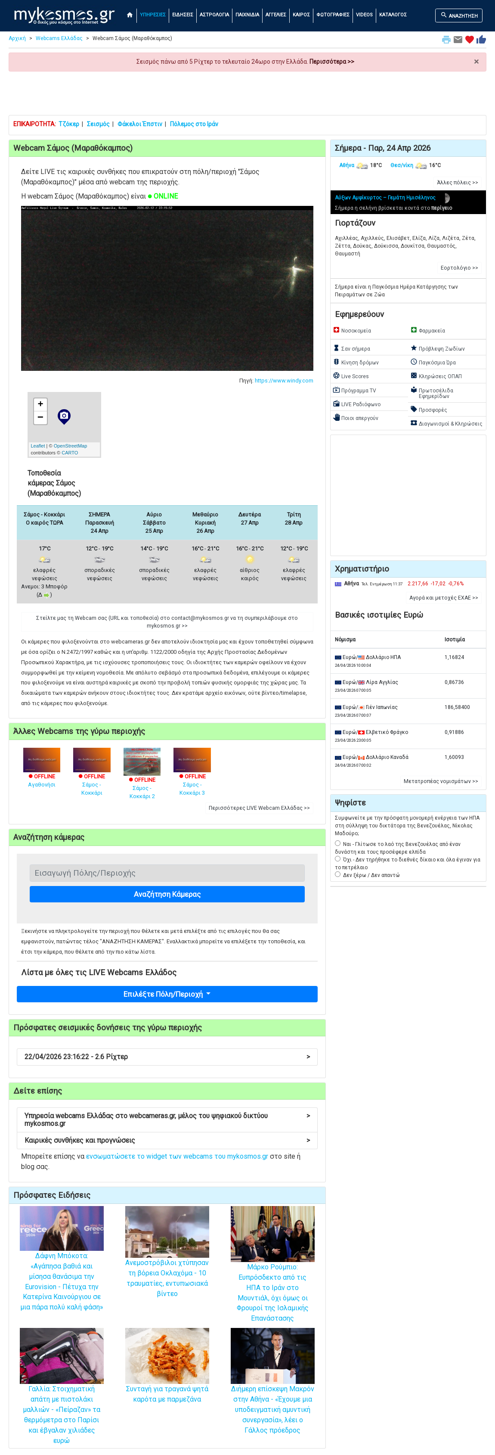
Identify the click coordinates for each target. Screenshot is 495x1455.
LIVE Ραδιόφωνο (357, 403)
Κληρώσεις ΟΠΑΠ (436, 375)
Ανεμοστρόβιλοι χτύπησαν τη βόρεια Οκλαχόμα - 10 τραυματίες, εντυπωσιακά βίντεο (167, 1262)
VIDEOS (364, 15)
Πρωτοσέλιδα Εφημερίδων (431, 392)
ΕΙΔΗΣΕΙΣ (182, 15)
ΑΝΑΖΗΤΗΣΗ (459, 15)
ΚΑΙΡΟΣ (301, 15)
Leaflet (38, 445)
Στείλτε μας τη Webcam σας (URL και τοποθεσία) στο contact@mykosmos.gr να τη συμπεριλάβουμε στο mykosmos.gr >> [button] (167, 622)
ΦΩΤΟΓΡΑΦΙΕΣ (333, 15)
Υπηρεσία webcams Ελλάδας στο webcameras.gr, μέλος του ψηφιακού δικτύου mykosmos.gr (167, 1120)
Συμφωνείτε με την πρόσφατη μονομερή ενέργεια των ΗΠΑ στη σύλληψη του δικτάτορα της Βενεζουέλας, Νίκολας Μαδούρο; (407, 825)
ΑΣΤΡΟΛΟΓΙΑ (214, 15)
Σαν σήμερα (351, 348)
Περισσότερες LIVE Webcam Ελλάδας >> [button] (259, 808)
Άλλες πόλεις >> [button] (457, 183)
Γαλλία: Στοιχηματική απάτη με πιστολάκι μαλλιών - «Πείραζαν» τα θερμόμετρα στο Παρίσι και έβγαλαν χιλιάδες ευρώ (62, 1397)
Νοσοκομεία (352, 330)
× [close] (476, 61)
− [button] (40, 417)
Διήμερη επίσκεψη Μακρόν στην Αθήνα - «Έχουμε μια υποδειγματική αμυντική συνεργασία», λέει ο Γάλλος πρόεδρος (273, 1392)
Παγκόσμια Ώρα (433, 362)
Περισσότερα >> (331, 61)
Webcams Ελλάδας (59, 38)
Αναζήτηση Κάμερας (167, 894)
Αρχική (17, 38)
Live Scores (351, 375)
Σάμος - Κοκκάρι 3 (192, 776)
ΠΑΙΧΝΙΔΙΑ (247, 15)
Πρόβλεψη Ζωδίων (437, 348)
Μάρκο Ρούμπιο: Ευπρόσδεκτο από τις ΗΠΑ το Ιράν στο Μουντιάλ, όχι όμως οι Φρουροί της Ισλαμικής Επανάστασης (273, 1275)
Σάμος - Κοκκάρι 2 (142, 778)
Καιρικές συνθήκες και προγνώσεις (167, 1140)
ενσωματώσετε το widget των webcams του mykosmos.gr (177, 1156)
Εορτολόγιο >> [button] (459, 268)
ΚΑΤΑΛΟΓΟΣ (393, 15)
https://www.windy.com (284, 380)
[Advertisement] (247, 93)
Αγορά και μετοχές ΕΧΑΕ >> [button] (443, 598)
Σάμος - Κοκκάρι (92, 776)
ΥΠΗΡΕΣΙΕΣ (153, 15)
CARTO (70, 452)
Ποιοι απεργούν (355, 417)
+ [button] (40, 404)
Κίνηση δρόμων (356, 362)
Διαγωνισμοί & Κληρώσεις (446, 423)
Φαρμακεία (427, 330)
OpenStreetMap (70, 445)
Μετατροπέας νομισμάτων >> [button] (441, 781)
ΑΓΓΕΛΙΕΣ (276, 15)
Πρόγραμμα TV (354, 390)
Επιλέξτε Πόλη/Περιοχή (164, 994)
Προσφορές (428, 409)
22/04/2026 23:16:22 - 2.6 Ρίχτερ (167, 1057)
